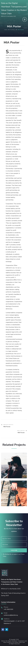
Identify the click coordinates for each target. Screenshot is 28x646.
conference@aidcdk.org (11, 615)
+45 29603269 (8, 609)
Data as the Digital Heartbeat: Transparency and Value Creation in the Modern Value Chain (14, 641)
